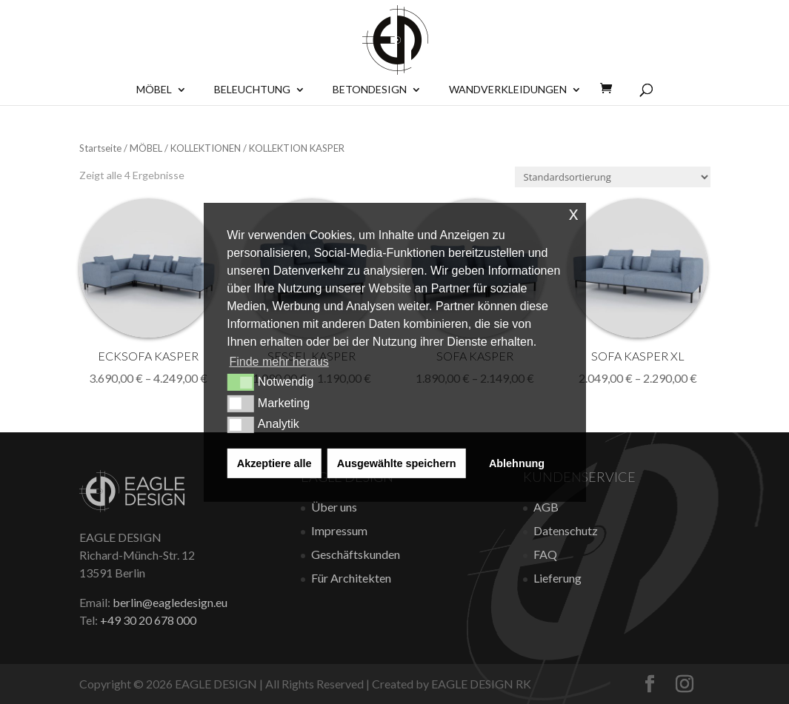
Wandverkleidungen (508, 89)
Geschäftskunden (355, 554)
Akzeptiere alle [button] (274, 463)
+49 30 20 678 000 (148, 620)
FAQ (545, 554)
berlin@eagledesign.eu (170, 602)
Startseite (100, 148)
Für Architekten (351, 578)
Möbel (154, 89)
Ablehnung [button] (517, 463)
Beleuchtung (252, 89)
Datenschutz (565, 530)
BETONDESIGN (370, 89)
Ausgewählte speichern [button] (396, 463)
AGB (546, 507)
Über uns (334, 507)
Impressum (339, 530)
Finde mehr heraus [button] (278, 361)
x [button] (574, 213)
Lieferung (557, 578)
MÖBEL (146, 148)
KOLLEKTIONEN (205, 148)
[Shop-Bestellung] (612, 177)
